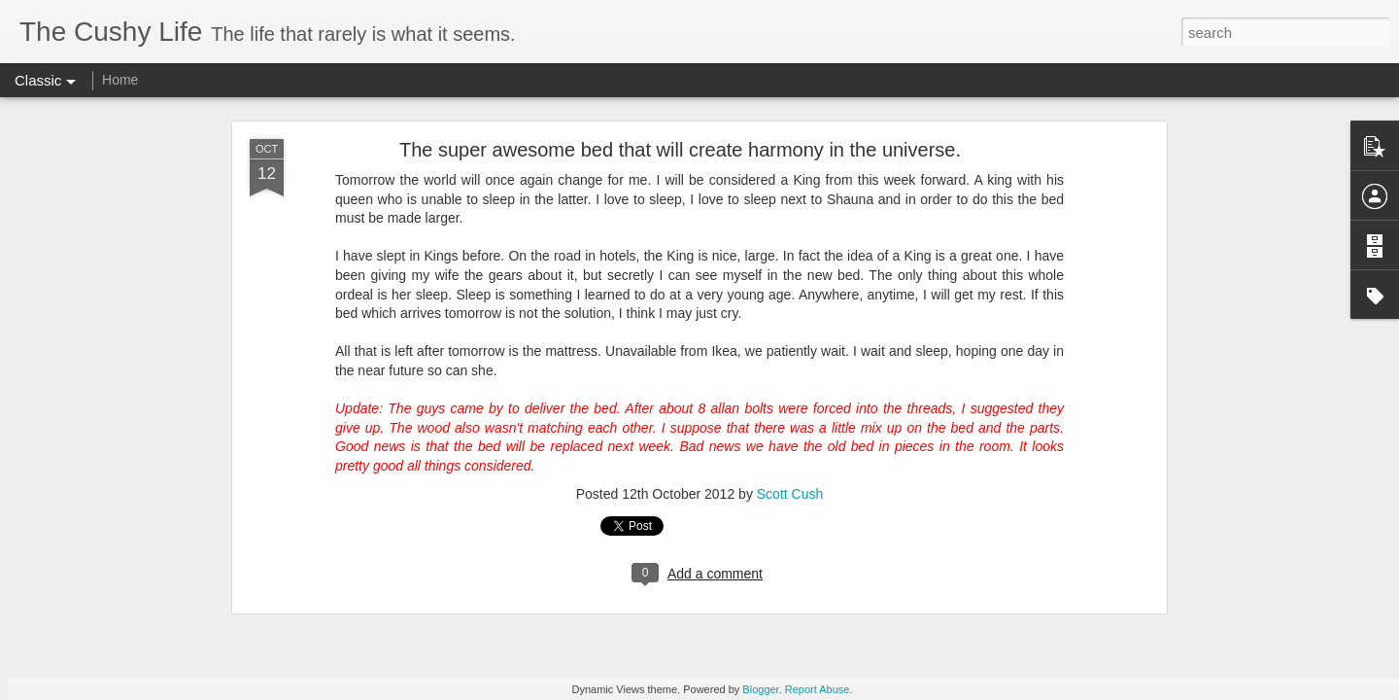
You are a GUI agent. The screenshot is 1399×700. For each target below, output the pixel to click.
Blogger (760, 689)
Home (120, 80)
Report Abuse (817, 689)
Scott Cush (790, 494)
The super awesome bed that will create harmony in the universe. (680, 149)
